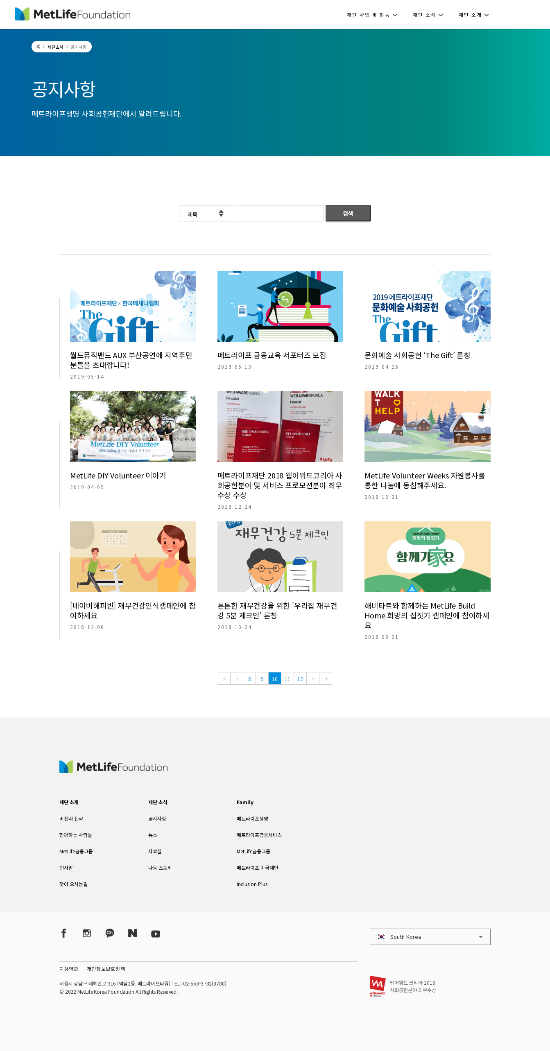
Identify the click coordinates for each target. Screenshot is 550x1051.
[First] (224, 678)
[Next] (313, 678)
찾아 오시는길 (73, 883)
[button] (374, 14)
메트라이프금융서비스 (259, 834)
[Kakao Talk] (109, 933)
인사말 (66, 867)
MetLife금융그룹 (76, 851)
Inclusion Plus (252, 883)
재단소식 (55, 47)
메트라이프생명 (252, 818)
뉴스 (152, 834)
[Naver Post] (132, 933)
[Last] (325, 678)
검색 (348, 213)
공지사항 (157, 818)
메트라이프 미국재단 (257, 867)
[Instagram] (86, 933)
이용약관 (69, 968)
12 (300, 678)
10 (275, 678)
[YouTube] (155, 933)
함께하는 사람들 (75, 834)
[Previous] (237, 678)
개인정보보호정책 (106, 968)
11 (287, 678)
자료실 (155, 851)
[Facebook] (63, 933)
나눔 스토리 (160, 867)
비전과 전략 (71, 818)
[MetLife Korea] (113, 770)
